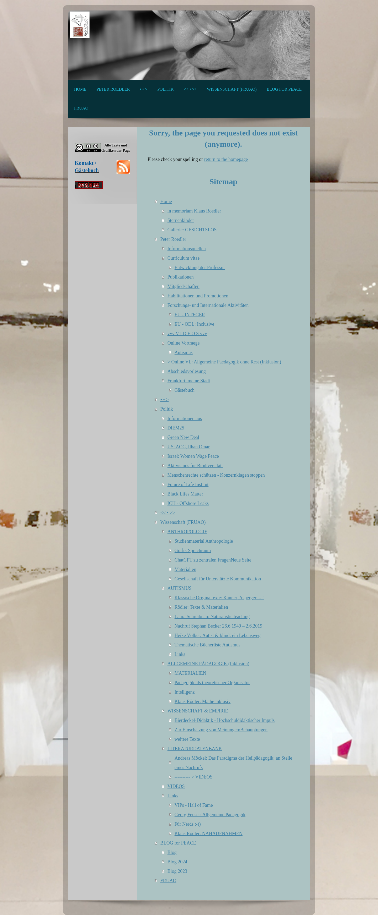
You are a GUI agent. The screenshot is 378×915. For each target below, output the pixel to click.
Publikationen (180, 277)
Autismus (184, 352)
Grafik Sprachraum (193, 550)
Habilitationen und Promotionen (197, 295)
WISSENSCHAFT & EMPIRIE (197, 711)
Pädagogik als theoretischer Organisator (212, 682)
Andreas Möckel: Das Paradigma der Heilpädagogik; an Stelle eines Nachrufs (233, 762)
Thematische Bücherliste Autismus (207, 644)
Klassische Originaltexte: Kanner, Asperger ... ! (219, 597)
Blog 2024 (177, 861)
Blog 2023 (177, 871)
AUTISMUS (179, 588)
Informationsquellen (186, 248)
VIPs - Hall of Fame (194, 805)
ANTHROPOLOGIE (187, 531)
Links (180, 654)
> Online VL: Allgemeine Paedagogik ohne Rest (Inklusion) (224, 361)
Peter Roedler (173, 239)
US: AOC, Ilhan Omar (188, 446)
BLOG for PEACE (178, 843)
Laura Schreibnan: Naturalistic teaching (212, 616)
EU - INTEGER (190, 314)
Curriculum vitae (183, 258)
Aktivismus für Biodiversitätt (195, 465)
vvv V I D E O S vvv (187, 333)
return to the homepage (226, 159)
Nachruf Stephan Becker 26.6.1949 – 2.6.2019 (218, 626)
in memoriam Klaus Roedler (194, 211)
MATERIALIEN (190, 673)
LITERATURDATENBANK (194, 748)
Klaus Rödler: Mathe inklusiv (202, 701)
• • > (164, 399)
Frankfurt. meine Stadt (188, 380)
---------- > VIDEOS (194, 777)
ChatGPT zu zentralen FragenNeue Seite (213, 560)
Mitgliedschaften (183, 286)
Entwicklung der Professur (200, 267)
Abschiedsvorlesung (186, 371)
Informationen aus (184, 418)
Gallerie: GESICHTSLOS (192, 229)
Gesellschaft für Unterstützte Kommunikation (218, 578)
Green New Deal (183, 437)
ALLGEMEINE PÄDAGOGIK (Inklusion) (208, 663)
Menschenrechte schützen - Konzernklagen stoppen (216, 475)
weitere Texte (187, 739)
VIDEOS (176, 786)
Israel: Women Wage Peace (193, 456)
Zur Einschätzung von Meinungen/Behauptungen (221, 729)
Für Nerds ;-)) (188, 824)
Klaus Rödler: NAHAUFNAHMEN (209, 833)
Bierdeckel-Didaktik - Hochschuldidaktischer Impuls (225, 720)
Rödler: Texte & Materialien (201, 607)
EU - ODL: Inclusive (194, 324)
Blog (172, 852)
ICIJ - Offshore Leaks (188, 503)
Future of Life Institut (187, 484)
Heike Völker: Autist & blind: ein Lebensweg (218, 635)
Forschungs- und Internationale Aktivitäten (208, 305)
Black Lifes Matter (185, 494)
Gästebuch (185, 390)
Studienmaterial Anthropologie (204, 541)
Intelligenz (185, 692)
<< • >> (167, 512)
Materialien (185, 569)
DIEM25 (175, 428)
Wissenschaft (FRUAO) (183, 522)
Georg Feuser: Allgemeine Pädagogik (210, 814)
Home (166, 201)
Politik (166, 409)
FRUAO (168, 880)
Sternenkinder (180, 220)
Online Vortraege (183, 343)
